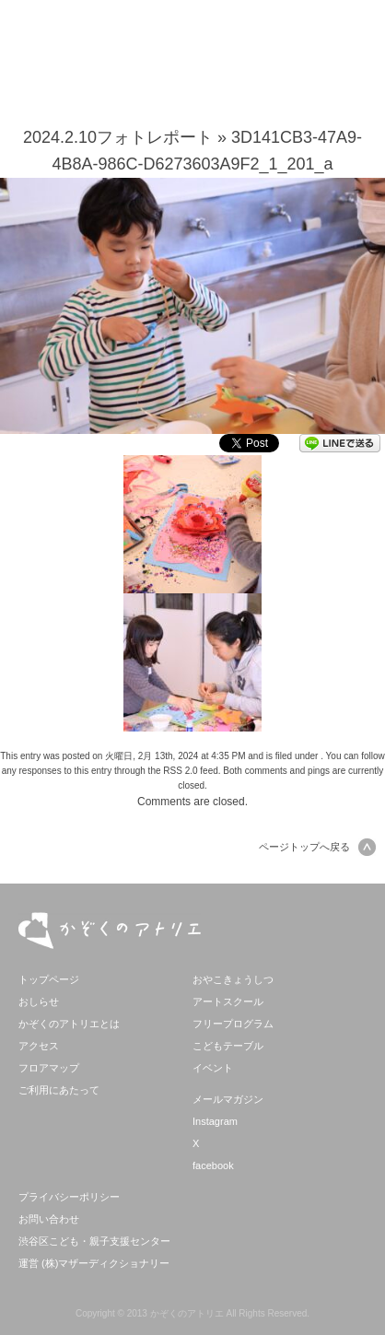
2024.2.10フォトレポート (118, 137)
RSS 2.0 (180, 771)
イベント (212, 1067)
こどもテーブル (227, 1045)
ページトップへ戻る (317, 846)
